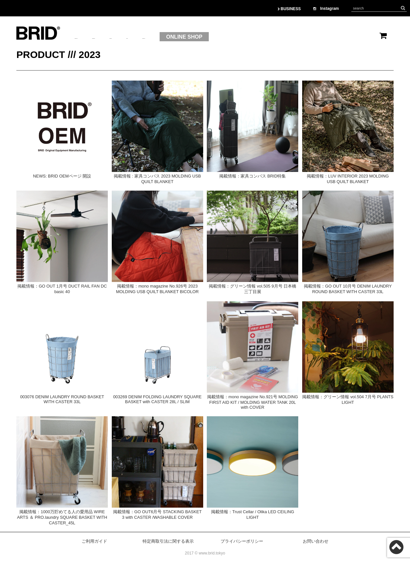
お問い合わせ (315, 541)
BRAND (160, 37)
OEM (189, 37)
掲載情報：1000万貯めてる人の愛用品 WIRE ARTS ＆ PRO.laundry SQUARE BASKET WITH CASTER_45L (62, 517)
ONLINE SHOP (270, 37)
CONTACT (220, 37)
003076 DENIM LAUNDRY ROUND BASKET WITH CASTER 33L (62, 399)
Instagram (326, 8)
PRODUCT (126, 37)
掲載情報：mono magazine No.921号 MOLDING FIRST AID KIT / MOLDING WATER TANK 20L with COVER (252, 402)
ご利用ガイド (94, 541)
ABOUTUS (88, 37)
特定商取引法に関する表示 (168, 541)
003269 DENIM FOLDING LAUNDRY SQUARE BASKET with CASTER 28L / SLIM (157, 399)
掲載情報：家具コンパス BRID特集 (252, 176)
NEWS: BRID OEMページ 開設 (62, 176)
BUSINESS (289, 9)
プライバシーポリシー (242, 541)
